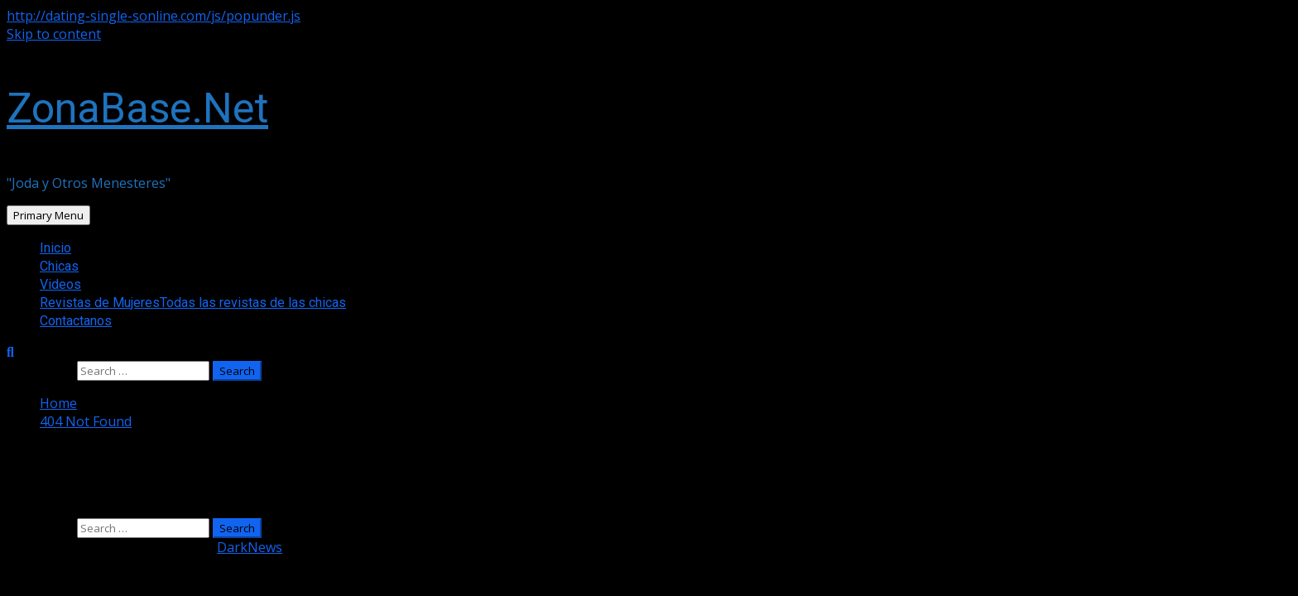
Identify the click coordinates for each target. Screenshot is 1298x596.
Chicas (59, 266)
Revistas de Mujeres (193, 302)
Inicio (55, 248)
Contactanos (76, 321)
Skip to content (54, 34)
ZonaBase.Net (137, 108)
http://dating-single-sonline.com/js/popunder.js (153, 16)
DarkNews (249, 547)
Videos (60, 284)
